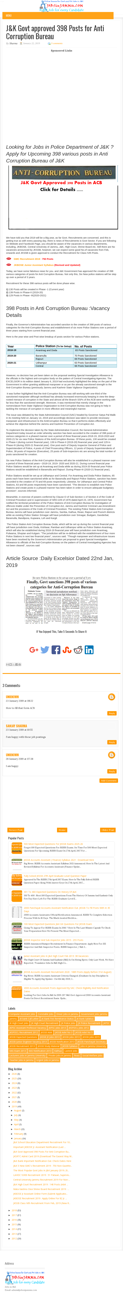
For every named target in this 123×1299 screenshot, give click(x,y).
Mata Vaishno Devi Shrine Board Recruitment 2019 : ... (41, 1189)
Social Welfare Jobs (92, 1055)
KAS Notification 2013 (40, 1050)
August (18, 1110)
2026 (14, 1073)
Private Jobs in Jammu (59, 1055)
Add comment (108, 780)
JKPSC (106, 1023)
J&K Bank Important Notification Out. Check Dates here (42, 1160)
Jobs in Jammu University (93, 1046)
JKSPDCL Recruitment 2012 (23, 1032)
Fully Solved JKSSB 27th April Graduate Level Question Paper (55, 875)
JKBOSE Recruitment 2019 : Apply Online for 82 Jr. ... (40, 1198)
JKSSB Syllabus (70, 1046)
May (16, 1119)
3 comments (56, 43)
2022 (14, 1092)
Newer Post (16, 830)
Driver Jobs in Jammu (67, 1014)
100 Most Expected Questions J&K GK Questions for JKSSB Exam (58, 924)
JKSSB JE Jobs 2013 (50, 1037)
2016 (14, 1219)
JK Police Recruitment (89, 1023)
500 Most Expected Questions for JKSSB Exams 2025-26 (53, 843)
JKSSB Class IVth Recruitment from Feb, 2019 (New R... (41, 1203)
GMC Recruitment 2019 (27, 259)
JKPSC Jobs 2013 (57, 1027)
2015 (14, 1224)
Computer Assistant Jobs (22, 1014)
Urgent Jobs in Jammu (47, 1060)
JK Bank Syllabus (85, 1018)
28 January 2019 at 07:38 (19, 758)
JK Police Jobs (68, 1023)
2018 (14, 1210)
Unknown (12, 696)
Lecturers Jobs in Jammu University (27, 1055)
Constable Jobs (45, 1014)
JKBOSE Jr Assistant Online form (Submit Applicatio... (40, 1193)
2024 (14, 1083)
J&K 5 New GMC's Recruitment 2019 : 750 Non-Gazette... (42, 1165)
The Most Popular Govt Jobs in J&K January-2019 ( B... (41, 1170)
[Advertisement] (61, 74)
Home (62, 830)
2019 (14, 1106)
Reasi (77, 1055)
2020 (14, 1101)
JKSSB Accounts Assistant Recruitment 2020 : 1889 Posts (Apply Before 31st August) (67, 971)
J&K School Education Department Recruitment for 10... (42, 1142)
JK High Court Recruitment (44, 1023)
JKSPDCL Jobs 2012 (79, 1027)
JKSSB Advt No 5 (84, 1032)
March (17, 1129)
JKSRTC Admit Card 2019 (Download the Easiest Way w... (43, 1156)
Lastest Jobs (71, 1050)
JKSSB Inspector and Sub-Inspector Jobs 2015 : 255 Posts (53, 940)
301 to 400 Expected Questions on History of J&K (50, 891)
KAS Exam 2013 (17, 1050)
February (19, 1133)
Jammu (13, 1018)
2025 (14, 1078)
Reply (112, 713)
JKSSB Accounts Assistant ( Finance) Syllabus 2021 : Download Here (59, 859)
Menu (9, 15)
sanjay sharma (16, 725)
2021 (14, 1097)
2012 (14, 1238)
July (16, 1115)
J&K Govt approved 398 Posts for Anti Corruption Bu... (41, 1151)
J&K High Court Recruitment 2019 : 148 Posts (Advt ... (40, 1184)
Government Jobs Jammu (94, 1014)
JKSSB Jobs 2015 (91, 1037)
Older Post (108, 830)
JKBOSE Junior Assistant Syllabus (34, 265)
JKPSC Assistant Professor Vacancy (27, 1027)
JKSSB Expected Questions (23, 1037)
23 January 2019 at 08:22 (19, 700)
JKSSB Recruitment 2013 (22, 1046)
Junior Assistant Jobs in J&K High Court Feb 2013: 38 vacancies (56, 956)
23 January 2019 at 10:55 (19, 729)
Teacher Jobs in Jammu (21, 1060)
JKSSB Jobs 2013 (71, 1037)
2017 (14, 1215)
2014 (14, 1229)
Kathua (58, 1050)
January (18, 1138)
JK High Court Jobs (18, 1023)
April (16, 1124)
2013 (14, 1233)
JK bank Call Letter (29, 1018)
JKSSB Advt (46, 1032)
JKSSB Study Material (48, 1046)
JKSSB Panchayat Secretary (91, 1041)
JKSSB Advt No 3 (63, 1032)
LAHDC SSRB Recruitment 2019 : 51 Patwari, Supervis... (41, 1175)
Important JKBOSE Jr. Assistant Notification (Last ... (39, 1147)
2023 (14, 1087)
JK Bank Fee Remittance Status (57, 1018)
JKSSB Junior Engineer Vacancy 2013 (28, 1041)
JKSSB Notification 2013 (62, 1041)
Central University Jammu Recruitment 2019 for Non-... (41, 1179)
